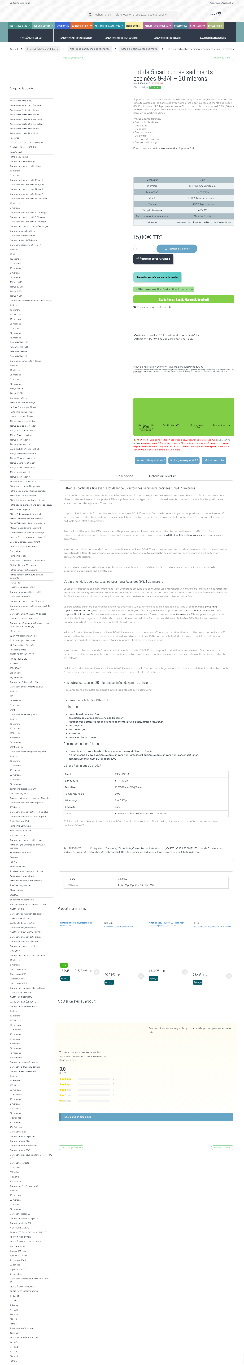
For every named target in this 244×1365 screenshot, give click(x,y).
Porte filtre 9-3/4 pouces (22, 1328)
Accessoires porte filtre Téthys (24, 129)
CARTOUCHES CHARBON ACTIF (25, 932)
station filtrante (83, 610)
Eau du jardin (16, 152)
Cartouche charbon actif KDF (24, 942)
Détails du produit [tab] (162, 476)
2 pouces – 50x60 (18, 1260)
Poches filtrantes (18, 650)
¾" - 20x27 (15, 1310)
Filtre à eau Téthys (19, 157)
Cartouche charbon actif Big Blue (26, 803)
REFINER (14, 862)
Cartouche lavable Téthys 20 (23, 240)
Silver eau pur (17, 890)
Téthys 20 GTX (16, 287)
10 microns (15, 171)
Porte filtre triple (18, 556)
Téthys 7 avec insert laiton (22, 435)
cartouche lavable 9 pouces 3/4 (197, 610)
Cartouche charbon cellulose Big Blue (28, 817)
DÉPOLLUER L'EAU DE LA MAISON (26, 143)
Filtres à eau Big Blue (20, 509)
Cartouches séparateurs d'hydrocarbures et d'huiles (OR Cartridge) (30, 625)
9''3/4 (12, 710)
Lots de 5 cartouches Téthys (23, 546)
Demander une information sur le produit (157, 277)
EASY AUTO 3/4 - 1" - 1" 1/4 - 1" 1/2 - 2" (28, 1232)
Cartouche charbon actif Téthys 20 (27, 185)
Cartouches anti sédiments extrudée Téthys (31, 301)
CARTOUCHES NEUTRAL (22, 997)
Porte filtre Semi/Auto (20, 826)
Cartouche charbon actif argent (25, 937)
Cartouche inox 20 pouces (22, 1136)
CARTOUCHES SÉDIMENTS (181, 848)
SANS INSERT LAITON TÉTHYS (24, 449)
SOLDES (121, 852)
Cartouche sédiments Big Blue (24, 682)
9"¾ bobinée (124, 848)
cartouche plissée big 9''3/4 (23, 789)
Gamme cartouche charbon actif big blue (30, 798)
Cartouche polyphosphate (22, 928)
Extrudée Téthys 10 (19, 342)
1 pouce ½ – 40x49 (18, 1256)
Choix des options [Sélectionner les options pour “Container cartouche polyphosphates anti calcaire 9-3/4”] (97, 972)
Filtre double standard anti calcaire (27, 500)
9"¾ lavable (15, 1181)
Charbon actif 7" (18, 979)
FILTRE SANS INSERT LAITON (24, 1338)
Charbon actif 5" (18, 974)
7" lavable (14, 1177)
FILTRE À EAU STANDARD (22, 1287)
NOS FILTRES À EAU (19, 1228)
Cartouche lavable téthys (22, 231)
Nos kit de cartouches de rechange (90, 49)
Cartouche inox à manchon (23, 1145)
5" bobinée (15, 1044)
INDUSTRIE (15, 583)
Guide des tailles (214, 460)
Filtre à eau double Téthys (22, 403)
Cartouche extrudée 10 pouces (25, 1067)
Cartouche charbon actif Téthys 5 (26, 189)
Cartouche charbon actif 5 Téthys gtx (28, 217)
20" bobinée (15, 1030)
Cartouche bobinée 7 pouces (24, 1062)
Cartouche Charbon (20, 597)
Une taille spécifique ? (151, 460)
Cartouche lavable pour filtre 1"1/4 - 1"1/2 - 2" (30, 1280)
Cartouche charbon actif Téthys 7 (26, 194)
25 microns (15, 268)
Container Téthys (18, 398)
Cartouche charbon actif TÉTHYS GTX (28, 199)
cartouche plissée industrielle (24, 618)
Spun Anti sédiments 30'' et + (23, 636)
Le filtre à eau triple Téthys (23, 407)
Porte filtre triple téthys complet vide (27, 560)
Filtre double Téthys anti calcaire (26, 881)
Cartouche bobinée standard (148, 848)
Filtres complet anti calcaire (23, 570)
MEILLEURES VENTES (20, 831)
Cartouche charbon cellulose (24, 946)
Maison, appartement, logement (25, 528)
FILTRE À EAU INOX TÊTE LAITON (26, 1242)
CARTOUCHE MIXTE (19, 918)
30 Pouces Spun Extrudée (22, 640)
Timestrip (14, 1333)
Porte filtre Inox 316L (20, 821)
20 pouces (15, 770)
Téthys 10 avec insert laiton (23, 421)
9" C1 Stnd (15, 951)
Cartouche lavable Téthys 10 (23, 236)
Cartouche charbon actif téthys (25, 166)
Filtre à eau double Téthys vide (25, 486)
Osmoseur (15, 857)
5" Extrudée (15, 1108)
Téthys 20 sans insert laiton (23, 458)
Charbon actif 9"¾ (18, 983)
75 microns (15, 338)
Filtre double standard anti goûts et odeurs (31, 505)
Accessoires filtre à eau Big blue (25, 105)
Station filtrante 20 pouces (23, 565)
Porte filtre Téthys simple (21, 412)
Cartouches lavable (19, 1163)
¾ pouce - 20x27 (18, 1269)
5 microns (15, 175)
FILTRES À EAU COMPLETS (42, 49)
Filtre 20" (14, 1314)
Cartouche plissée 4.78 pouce (24, 1218)
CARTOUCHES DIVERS (20, 993)
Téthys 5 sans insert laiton (22, 463)
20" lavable (15, 1167)
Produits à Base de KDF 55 (23, 147)
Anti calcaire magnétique (22, 876)
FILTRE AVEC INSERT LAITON (24, 1291)
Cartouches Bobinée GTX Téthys (25, 361)
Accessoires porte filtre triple (24, 133)
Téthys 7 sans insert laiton (22, 467)
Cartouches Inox (18, 1132)
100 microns (15, 259)
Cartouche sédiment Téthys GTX (25, 245)
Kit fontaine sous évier (20, 853)
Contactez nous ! (20, 2)
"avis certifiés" (93, 1052)
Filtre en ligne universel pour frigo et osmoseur (27, 846)
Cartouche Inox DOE (20, 1150)
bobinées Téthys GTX (96, 700)
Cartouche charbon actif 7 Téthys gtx (28, 222)
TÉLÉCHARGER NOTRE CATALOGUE (153, 259)
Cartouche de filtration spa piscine (27, 914)
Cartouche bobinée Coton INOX (25, 592)
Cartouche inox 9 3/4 (20, 1141)
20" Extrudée (16, 1095)
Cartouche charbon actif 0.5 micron (27, 601)
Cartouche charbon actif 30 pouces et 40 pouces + (30, 608)
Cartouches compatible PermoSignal (27, 988)
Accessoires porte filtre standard (26, 119)
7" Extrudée (15, 1118)
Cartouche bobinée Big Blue (23, 715)
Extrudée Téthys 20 (19, 347)
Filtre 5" (13, 1319)
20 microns (110, 848)
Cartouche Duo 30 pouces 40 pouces (28, 614)
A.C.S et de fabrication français (184, 535)
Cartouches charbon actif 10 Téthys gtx (29, 226)
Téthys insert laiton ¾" (20, 444)
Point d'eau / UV (18, 835)
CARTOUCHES (17, 909)
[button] (31, 35)
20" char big (15, 807)
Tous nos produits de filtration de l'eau (178, 852)
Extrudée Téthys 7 (18, 356)
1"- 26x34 (14, 663)
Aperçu (65, 978)
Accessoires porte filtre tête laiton (26, 124)
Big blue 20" (15, 673)
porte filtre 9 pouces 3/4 (81, 614)
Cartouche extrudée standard (24, 1071)
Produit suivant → (223, 58)
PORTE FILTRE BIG (18, 659)
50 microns (15, 277)
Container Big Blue (19, 793)
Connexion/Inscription (222, 3)
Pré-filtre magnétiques (20, 885)
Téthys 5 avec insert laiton (22, 430)
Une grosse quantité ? (184, 460)
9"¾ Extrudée (16, 1127)
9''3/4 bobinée (16, 747)
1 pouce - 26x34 (17, 1246)
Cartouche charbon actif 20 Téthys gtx (29, 213)
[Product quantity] (144, 248)
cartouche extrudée (178, 614)
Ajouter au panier (179, 249)
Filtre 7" (13, 1324)
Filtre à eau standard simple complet (28, 491)
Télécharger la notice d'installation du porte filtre (164, 289)
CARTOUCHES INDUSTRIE (22, 587)
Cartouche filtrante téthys (22, 161)
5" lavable (14, 1172)
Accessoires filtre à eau (21, 101)
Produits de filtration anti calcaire (26, 871)
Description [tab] (124, 476)
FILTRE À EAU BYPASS (20, 1237)
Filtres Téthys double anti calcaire (26, 519)
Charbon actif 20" (18, 969)
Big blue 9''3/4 (16, 677)
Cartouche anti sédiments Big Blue (26, 687)
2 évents (14, 1305)
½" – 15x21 (14, 1301)
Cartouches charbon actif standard (27, 955)
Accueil (14, 49)
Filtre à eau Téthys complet (23, 496)
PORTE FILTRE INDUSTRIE (22, 654)
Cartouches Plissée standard (24, 1186)
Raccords (14, 138)
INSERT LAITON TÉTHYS (21, 417)
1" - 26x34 (14, 1296)
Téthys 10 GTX (16, 282)
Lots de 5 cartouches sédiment (139, 49)
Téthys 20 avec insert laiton (23, 426)
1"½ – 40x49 (15, 668)
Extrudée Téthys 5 (18, 352)
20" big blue (15, 733)
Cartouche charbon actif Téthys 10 (26, 180)
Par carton (15, 551)
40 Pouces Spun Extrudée (22, 645)
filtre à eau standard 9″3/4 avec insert (121, 755)
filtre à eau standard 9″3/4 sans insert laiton (173, 755)
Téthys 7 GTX (16, 296)
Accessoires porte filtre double (24, 115)
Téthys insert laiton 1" (20, 440)
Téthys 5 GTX (16, 291)
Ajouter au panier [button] (141, 976)
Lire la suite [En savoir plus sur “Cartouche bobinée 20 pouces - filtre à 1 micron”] (229, 976)
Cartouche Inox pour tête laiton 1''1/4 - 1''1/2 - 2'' (31, 1156)
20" (11, 696)
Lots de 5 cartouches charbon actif (27, 537)
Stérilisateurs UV (18, 867)
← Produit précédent (71, 58)
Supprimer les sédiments (141, 852)
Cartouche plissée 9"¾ (20, 1223)
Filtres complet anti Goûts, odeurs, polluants (26, 576)
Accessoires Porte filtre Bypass (24, 110)
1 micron (14, 250)
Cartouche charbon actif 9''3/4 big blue (29, 812)
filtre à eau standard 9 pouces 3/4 (174, 148)
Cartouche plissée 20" (20, 1214)
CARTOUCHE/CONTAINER (22, 923)
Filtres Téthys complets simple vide (26, 514)
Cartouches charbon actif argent (26, 840)
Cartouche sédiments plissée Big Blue (28, 752)
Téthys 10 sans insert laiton (23, 454)
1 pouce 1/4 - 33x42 (19, 1251)
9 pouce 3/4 (16, 1274)
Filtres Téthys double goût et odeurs (27, 523)
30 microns (15, 775)
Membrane (15, 631)
